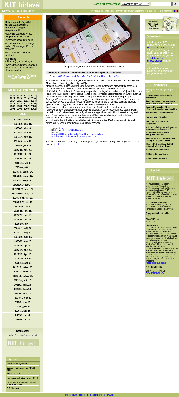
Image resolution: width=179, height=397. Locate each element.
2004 (19, 109)
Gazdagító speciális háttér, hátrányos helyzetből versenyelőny (161, 108)
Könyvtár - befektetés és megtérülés (157, 122)
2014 (33, 101)
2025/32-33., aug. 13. (23, 193)
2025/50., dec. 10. (23, 124)
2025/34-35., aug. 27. (23, 189)
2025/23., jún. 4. (23, 224)
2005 (12, 109)
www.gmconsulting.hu (155, 273)
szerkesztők (85, 395)
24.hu (60, 128)
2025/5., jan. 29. (23, 302)
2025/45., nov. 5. (22, 145)
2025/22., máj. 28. (23, 228)
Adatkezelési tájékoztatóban (155, 59)
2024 (19, 95)
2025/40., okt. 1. (23, 167)
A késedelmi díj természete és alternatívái (159, 97)
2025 (12, 95)
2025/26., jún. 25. (23, 211)
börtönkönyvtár (63, 76)
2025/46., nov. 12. (23, 141)
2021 (12, 98)
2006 (33, 106)
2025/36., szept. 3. (22, 184)
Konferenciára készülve (156, 117)
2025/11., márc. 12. (23, 276)
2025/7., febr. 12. (22, 293)
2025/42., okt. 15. (23, 158)
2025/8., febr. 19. (22, 289)
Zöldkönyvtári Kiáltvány (156, 158)
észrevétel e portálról (103, 395)
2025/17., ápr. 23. (23, 250)
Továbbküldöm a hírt (75, 130)
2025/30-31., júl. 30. (23, 198)
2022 (33, 95)
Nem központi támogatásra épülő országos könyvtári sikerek (160, 139)
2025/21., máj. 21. (23, 232)
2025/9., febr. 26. (22, 284)
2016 (19, 101)
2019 (26, 98)
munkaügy (76, 76)
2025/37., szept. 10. (23, 180)
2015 (26, 101)
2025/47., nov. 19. (23, 137)
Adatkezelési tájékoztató (18, 364)
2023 (26, 95)
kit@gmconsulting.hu (157, 47)
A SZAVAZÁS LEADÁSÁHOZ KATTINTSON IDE (21, 77)
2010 (33, 103)
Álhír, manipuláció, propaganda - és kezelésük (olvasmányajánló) (162, 102)
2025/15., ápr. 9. (23, 258)
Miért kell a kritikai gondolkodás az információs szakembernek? (161, 128)
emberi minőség (113, 76)
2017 (12, 101)
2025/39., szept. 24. (23, 171)
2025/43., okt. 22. (23, 154)
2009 (12, 106)
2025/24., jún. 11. (23, 219)
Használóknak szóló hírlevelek (159, 113)
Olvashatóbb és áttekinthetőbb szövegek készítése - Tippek (159, 145)
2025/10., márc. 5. (23, 280)
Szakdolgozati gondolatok (157, 150)
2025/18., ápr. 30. (23, 245)
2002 (33, 109)
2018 (33, 98)
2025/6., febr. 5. (23, 297)
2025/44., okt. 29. (23, 150)
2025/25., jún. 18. (23, 215)
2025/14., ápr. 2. (23, 263)
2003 (26, 109)
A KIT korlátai (13, 388)
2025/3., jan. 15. (23, 311)
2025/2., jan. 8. (23, 315)
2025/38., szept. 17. (23, 176)
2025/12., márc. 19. (23, 271)
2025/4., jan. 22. (23, 306)
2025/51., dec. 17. (23, 119)
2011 (26, 103)
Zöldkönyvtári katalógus (157, 154)
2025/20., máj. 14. (23, 237)
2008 (19, 106)
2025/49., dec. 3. (22, 128)
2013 (12, 103)
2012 (19, 103)
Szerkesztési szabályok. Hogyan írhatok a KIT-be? (21, 383)
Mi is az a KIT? (13, 374)
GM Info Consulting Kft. (26, 335)
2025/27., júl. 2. (23, 206)
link (57, 144)
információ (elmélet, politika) (93, 76)
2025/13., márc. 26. (23, 267)
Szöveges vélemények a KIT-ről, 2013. (21, 369)
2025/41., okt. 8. (23, 163)
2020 (19, 98)
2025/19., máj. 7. (22, 241)
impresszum (71, 395)
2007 (26, 106)
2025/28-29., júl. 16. (23, 202)
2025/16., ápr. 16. (23, 254)
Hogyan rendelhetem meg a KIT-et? (22, 378)
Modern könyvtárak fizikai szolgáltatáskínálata (157, 134)
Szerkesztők (22, 331)
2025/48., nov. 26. (23, 132)
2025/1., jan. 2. (23, 319)
